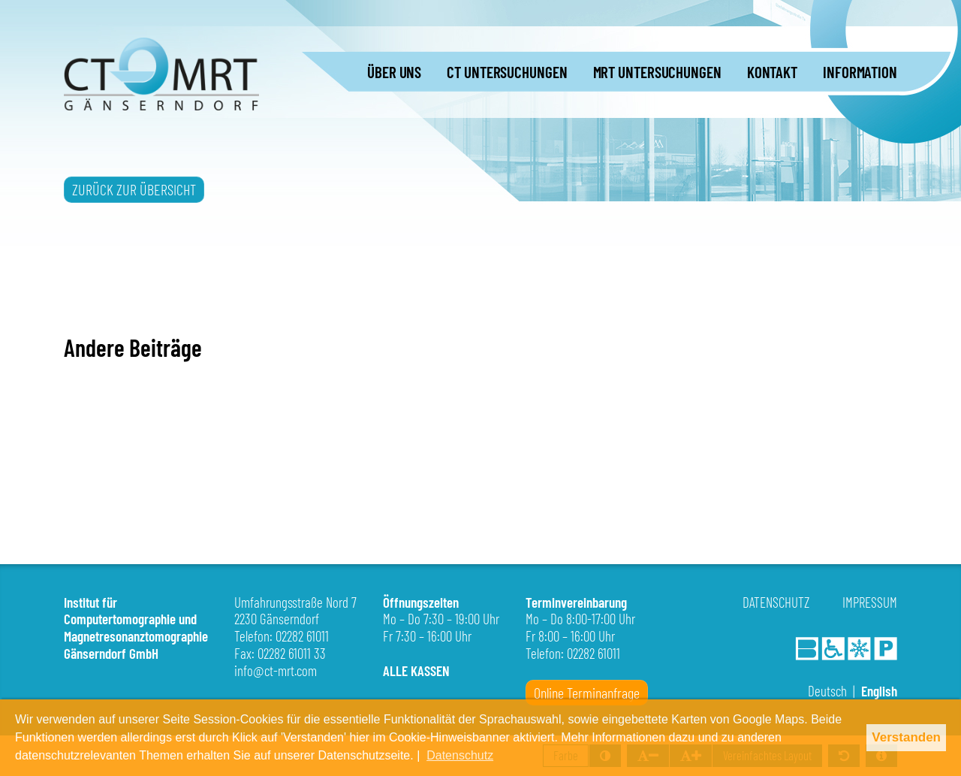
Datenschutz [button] (459, 755)
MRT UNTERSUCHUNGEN (657, 71)
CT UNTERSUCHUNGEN (507, 71)
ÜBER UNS (394, 71)
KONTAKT (772, 71)
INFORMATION (860, 71)
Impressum (869, 602)
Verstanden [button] (906, 737)
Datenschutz (776, 602)
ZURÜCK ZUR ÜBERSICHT (134, 189)
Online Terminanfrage (587, 693)
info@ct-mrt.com (275, 670)
